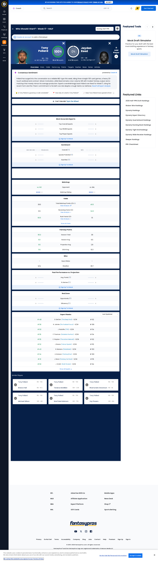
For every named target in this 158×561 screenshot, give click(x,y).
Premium (112, 539)
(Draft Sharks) (66, 364)
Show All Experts (66, 369)
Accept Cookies (135, 555)
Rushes (78, 67)
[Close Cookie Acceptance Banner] (154, 555)
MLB (52, 498)
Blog (84, 539)
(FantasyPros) (67, 354)
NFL (51, 493)
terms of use (98, 2)
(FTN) (67, 329)
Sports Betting (110, 509)
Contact (97, 539)
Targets (71, 67)
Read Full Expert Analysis (101, 86)
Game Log (56, 67)
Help (104, 539)
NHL (51, 509)
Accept (109, 2)
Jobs (90, 539)
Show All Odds (66, 223)
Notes (90, 67)
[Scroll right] (113, 93)
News (85, 67)
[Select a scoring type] (105, 29)
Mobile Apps (109, 493)
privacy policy (83, 2)
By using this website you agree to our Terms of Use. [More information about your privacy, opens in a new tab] (24, 559)
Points (63, 67)
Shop (107, 504)
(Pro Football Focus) (66, 324)
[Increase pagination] (153, 27)
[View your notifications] (131, 8)
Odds (48, 67)
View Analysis (65, 206)
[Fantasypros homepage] (4, 5)
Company (76, 539)
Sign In (128, 539)
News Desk (108, 498)
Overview (35, 67)
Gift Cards (75, 509)
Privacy (38, 539)
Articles (97, 67)
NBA (52, 504)
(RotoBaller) (67, 349)
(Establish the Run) (67, 334)
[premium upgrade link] (137, 8)
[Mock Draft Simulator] (139, 54)
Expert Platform (77, 504)
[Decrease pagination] (147, 27)
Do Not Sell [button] (48, 539)
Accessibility (65, 539)
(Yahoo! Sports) (66, 344)
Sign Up (120, 539)
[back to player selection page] (12, 28)
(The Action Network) (67, 339)
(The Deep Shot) (66, 319)
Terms (56, 539)
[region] (65, 93)
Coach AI (114, 72)
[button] (66, 37)
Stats (42, 67)
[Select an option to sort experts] (110, 314)
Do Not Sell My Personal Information (113, 555)
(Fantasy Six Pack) (66, 359)
